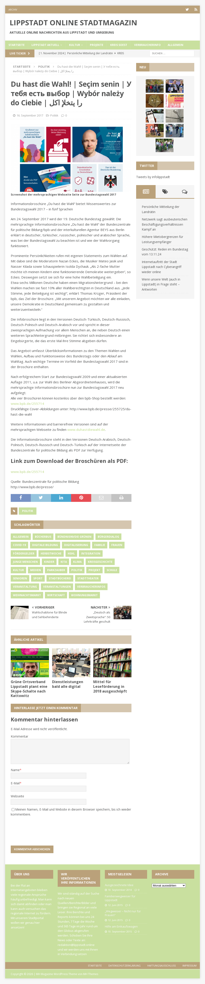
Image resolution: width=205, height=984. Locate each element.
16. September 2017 (30, 115)
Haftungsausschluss (161, 965)
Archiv (12, 9)
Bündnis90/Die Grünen (74, 537)
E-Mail (15, 783)
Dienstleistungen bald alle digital (67, 684)
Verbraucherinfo (147, 45)
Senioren (20, 578)
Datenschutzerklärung (124, 965)
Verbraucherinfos (91, 587)
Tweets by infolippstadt (153, 177)
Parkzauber (56, 570)
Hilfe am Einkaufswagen (121, 926)
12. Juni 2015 (115, 905)
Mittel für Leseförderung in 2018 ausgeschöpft (110, 686)
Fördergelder (23, 553)
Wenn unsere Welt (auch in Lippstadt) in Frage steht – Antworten (161, 284)
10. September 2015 (120, 931)
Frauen (116, 545)
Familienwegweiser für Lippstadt (120, 898)
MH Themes (90, 974)
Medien (35, 570)
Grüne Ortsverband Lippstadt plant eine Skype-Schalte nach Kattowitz (29, 688)
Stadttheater (88, 578)
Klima (77, 562)
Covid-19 (19, 545)
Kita (64, 562)
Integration (90, 553)
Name (15, 770)
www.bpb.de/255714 (27, 403)
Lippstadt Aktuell (45, 45)
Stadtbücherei (60, 578)
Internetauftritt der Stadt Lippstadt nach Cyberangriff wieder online (161, 267)
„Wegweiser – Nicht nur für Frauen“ (123, 913)
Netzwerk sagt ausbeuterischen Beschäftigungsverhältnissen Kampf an (164, 224)
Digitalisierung (76, 545)
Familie (99, 545)
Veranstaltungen (57, 587)
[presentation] (41, 829)
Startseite (16, 45)
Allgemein (175, 45)
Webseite (17, 796)
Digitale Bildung (45, 545)
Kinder (49, 562)
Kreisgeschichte (100, 562)
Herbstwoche (51, 553)
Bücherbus (43, 537)
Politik (54, 115)
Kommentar (19, 736)
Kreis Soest (118, 45)
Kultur (74, 45)
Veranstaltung (25, 587)
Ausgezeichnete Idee (119, 885)
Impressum (189, 965)
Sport (37, 578)
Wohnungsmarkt (84, 595)
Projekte (96, 45)
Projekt (94, 570)
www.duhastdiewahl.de (86, 429)
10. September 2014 (120, 889)
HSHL (71, 553)
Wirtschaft (56, 595)
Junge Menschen (25, 562)
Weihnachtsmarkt (27, 595)
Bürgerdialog (108, 537)
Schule (112, 570)
